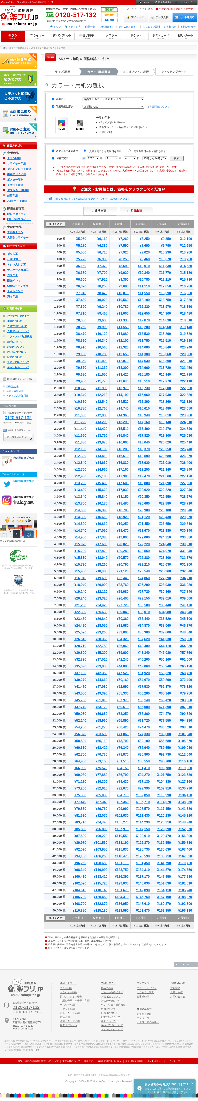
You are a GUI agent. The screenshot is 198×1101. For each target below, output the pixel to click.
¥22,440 (123, 578)
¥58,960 (101, 720)
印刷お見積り (19, 114)
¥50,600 (186, 639)
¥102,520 (79, 883)
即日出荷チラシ (16, 213)
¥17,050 (101, 530)
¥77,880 (101, 775)
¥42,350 (101, 673)
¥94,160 (80, 856)
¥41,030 (165, 639)
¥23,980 (186, 415)
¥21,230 (80, 605)
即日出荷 (136, 210)
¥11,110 (144, 286)
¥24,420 (101, 605)
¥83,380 (186, 700)
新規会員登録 (165, 2)
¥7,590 (124, 245)
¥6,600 (81, 279)
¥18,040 (144, 442)
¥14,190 (123, 395)
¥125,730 (143, 849)
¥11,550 (144, 293)
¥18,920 (144, 462)
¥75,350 (80, 795)
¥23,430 (165, 517)
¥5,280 (81, 245)
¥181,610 (185, 883)
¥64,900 (80, 761)
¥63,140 (144, 700)
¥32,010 (165, 598)
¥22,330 (80, 612)
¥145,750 (143, 897)
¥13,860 (80, 503)
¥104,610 (79, 890)
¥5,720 (81, 259)
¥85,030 (101, 795)
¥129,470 (164, 836)
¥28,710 (186, 503)
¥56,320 (165, 673)
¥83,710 (80, 822)
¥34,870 (144, 625)
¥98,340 (80, 870)
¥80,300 (101, 781)
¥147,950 (164, 876)
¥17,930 (165, 395)
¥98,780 (165, 768)
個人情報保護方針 (134, 1061)
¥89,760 (101, 808)
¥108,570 (143, 808)
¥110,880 (79, 910)
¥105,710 (143, 802)
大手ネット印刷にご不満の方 (19, 96)
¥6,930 (102, 259)
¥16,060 (165, 354)
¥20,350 (165, 449)
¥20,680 (186, 354)
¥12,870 (144, 320)
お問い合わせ (188, 26)
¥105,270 (185, 741)
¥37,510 (101, 659)
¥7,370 (102, 266)
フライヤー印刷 (37, 36)
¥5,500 (81, 252)
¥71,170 (80, 781)
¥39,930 (101, 666)
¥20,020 (165, 442)
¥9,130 (81, 354)
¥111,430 (143, 815)
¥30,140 (186, 530)
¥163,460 (185, 849)
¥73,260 (80, 788)
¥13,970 (165, 306)
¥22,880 (186, 395)
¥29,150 (144, 598)
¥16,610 (144, 408)
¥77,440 (80, 802)
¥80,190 (144, 741)
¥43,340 (186, 612)
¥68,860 (144, 713)
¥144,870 (164, 870)
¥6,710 (102, 252)
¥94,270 (144, 775)
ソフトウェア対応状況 (19, 336)
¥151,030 (164, 883)
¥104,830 (164, 781)
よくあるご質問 (151, 26)
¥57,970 (123, 700)
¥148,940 (185, 822)
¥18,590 (144, 456)
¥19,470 (165, 429)
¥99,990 (144, 788)
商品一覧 (90, 26)
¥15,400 (101, 483)
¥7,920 (124, 252)
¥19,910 (186, 340)
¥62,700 (80, 754)
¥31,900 (186, 564)
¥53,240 (165, 666)
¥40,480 (144, 646)
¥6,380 (102, 245)
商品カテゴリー (68, 983)
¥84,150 (123, 768)
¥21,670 (144, 530)
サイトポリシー (155, 1061)
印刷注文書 (12, 386)
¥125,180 (100, 910)
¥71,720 (144, 720)
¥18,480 (186, 313)
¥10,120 (101, 334)
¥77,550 (165, 720)
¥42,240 (123, 659)
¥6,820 (81, 286)
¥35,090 (80, 666)
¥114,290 (143, 822)
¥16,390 (165, 361)
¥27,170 (186, 476)
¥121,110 (122, 863)
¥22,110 (186, 381)
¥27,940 (186, 490)
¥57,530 (144, 686)
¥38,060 (165, 625)
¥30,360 (165, 591)
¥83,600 (165, 734)
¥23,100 (165, 510)
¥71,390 (165, 707)
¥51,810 (101, 700)
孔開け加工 (14, 259)
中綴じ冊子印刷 (86, 36)
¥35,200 (101, 652)
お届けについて (15, 346)
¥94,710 (123, 795)
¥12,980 (101, 415)
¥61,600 (186, 659)
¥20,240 (186, 347)
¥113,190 (122, 842)
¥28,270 (186, 496)
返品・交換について (18, 362)
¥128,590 (143, 856)
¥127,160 (185, 781)
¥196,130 (185, 910)
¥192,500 (185, 903)
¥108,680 (100, 863)
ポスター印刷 (111, 36)
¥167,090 (185, 856)
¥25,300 (165, 557)
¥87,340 (101, 802)
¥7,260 (124, 239)
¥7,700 (102, 272)
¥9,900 (102, 327)
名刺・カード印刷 (185, 36)
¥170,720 (185, 863)
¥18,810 (186, 320)
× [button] (192, 1083)
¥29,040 (186, 510)
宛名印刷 (12, 296)
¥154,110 (164, 890)
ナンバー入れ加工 (18, 269)
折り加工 (12, 253)
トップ (57, 26)
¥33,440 (165, 605)
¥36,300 (144, 632)
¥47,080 (165, 652)
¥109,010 (185, 747)
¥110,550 (122, 836)
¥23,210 (144, 564)
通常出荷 (100, 210)
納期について (14, 341)
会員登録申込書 (15, 391)
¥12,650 (186, 245)
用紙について (14, 321)
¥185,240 (185, 890)
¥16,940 (165, 374)
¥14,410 (101, 456)
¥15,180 (186, 272)
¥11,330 (165, 266)
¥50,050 (80, 713)
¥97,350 (123, 802)
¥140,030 (143, 883)
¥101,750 (164, 775)
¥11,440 (80, 429)
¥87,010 (186, 707)
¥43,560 (80, 693)
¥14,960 (165, 327)
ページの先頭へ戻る (186, 964)
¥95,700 (165, 761)
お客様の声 (170, 26)
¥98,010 (186, 727)
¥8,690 (145, 245)
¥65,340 (165, 693)
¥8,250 (145, 239)
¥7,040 (81, 293)
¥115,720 (100, 883)
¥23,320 (186, 401)
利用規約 (88, 1061)
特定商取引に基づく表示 (109, 1061)
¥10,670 (165, 259)
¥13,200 (186, 252)
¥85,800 (144, 754)
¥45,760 (80, 700)
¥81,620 (80, 815)
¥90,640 (186, 713)
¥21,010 (186, 361)
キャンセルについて (18, 367)
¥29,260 (101, 632)
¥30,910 (186, 544)
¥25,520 (80, 632)
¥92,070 (123, 788)
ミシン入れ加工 (16, 264)
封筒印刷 (12, 195)
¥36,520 (165, 619)
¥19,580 (186, 334)
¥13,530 (144, 334)
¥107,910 (164, 788)
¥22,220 (165, 490)
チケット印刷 (136, 36)
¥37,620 (144, 639)
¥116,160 (185, 761)
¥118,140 (100, 890)
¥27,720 (144, 591)
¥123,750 (122, 870)
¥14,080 (144, 347)
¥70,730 (101, 754)
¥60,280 (144, 693)
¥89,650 (165, 747)
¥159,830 (185, 842)
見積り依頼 (176, 992)
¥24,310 (186, 422)
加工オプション (68, 1025)
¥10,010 (144, 266)
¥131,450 (143, 863)
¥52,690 (123, 686)
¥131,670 (122, 890)
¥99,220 (101, 836)
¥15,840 (165, 347)
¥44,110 (165, 646)
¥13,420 (123, 374)
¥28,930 (165, 585)
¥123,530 (185, 775)
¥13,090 (165, 293)
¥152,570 (185, 829)
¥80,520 (165, 727)
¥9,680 (124, 286)
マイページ (136, 17)
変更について (14, 357)
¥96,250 (80, 863)
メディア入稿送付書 (17, 395)
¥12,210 (165, 279)
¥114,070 (164, 802)
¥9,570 (81, 367)
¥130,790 (185, 788)
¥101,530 (100, 842)
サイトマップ (185, 2)
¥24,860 (144, 578)
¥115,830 (122, 849)
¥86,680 (165, 741)
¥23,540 (144, 571)
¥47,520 (123, 673)
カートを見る (185, 17)
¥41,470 (186, 605)
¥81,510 (123, 761)
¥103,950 (100, 849)
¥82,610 (101, 788)
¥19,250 (144, 469)
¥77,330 (144, 734)
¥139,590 (122, 910)
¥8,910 (81, 347)
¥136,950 (122, 903)
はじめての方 (19, 79)
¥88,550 (144, 761)
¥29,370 (186, 517)
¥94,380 (186, 720)
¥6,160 (102, 239)
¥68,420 (165, 700)
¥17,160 (144, 422)
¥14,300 (165, 313)
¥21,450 (186, 367)
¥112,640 (185, 754)
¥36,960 (123, 646)
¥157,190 (164, 897)
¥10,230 (165, 252)
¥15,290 (165, 334)
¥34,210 (186, 578)
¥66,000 (144, 707)
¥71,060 (123, 734)
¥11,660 (80, 435)
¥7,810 (81, 313)
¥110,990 (164, 795)
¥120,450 (100, 897)
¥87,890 (80, 836)
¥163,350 (164, 910)
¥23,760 (123, 585)
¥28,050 (101, 625)
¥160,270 (164, 903)
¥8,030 (81, 320)
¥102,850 (143, 795)
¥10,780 (144, 279)
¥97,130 (144, 781)
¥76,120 (186, 686)
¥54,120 (101, 707)
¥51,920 (144, 673)
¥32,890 (80, 659)
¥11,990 (101, 388)
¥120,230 (164, 815)
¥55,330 (123, 693)
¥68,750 (186, 673)
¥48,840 (186, 632)
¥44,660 (101, 680)
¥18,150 (186, 306)
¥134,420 (185, 795)
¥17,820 (186, 300)
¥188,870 (185, 897)
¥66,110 (101, 741)
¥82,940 (144, 747)
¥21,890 (165, 483)
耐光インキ (14, 280)
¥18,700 (123, 510)
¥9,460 (145, 259)
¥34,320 (123, 639)
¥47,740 (80, 707)
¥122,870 (143, 842)
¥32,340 (186, 571)
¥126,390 (164, 829)
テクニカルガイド (128, 26)
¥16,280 (186, 286)
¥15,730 (186, 279)
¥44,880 (123, 666)
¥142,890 (143, 890)
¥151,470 (143, 910)
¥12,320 (144, 306)
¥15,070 (80, 544)
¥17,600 (165, 388)
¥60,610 (123, 707)
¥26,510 (80, 639)
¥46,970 (186, 625)
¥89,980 (80, 842)
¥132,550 (164, 842)
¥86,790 (123, 775)
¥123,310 (164, 822)
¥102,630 (122, 815)
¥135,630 (164, 849)
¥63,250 (123, 713)
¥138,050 (185, 802)
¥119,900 (185, 768)
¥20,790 (123, 564)
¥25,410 (186, 442)
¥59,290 (165, 680)
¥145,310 (185, 815)
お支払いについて (17, 352)
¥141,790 (164, 863)
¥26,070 (186, 456)
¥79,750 (186, 693)
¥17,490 (144, 429)
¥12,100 (186, 239)
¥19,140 (186, 327)
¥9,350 (166, 239)
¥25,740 (186, 449)
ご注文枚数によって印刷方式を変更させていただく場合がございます (92, 198)
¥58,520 (80, 741)
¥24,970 (165, 551)
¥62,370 (165, 686)
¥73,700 (123, 741)
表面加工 (12, 275)
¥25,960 (165, 571)
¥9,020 (145, 252)
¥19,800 (165, 435)
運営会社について (71, 1061)
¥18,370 (144, 449)
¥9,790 (166, 245)
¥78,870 (123, 754)
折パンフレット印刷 (62, 36)
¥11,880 (123, 334)
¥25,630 (165, 564)
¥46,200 (144, 659)
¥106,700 (79, 897)
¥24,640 (186, 429)
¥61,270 (101, 727)
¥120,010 (143, 836)
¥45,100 (186, 619)
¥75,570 (101, 768)
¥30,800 (80, 652)
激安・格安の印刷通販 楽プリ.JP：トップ (22, 48)
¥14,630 (186, 266)
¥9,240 (102, 306)
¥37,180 (80, 673)
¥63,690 (101, 734)
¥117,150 (164, 808)
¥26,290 (144, 585)
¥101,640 (185, 734)
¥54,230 (186, 646)
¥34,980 (165, 612)
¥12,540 (101, 401)
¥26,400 (186, 462)
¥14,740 (123, 408)
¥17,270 (165, 381)
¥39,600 (186, 598)
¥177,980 (185, 876)
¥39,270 (80, 680)
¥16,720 (165, 367)
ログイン (147, 2)
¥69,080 (80, 775)
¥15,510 (165, 340)
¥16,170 (101, 503)
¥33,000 (123, 632)
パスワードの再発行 (148, 1022)
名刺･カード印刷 (17, 201)
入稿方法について (17, 326)
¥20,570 (123, 557)
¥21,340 (165, 469)
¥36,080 (186, 585)
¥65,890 (123, 720)
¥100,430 (79, 876)
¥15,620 (101, 490)
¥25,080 (186, 435)
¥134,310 (143, 870)
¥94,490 (101, 822)
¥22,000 (144, 537)
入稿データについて (18, 331)
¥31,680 (123, 625)
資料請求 (175, 988)
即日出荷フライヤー (19, 219)
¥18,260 (165, 401)
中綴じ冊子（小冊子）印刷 (75, 1000)
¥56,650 (101, 713)
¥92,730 (165, 754)
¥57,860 (186, 652)
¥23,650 (186, 408)
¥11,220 (80, 422)
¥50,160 (165, 659)
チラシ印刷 (12, 36)
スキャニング (15, 291)
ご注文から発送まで (18, 316)
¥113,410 (100, 876)
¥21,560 (165, 476)
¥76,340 (123, 747)
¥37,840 (186, 591)
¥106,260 (100, 856)
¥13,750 (186, 259)
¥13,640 (123, 381)
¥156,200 (185, 836)
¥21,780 (186, 374)
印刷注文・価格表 (19, 131)
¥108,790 (79, 903)
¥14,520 (123, 401)
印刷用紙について (159, 106)
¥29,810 (186, 524)
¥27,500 (186, 483)
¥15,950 (80, 571)
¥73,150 (101, 761)
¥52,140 (80, 720)
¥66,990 (80, 768)
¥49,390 (101, 693)
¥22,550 (186, 388)
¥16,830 (186, 293)
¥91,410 (144, 768)
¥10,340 (144, 272)
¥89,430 (123, 781)
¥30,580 (186, 537)
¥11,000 (123, 313)
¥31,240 (186, 551)
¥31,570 (186, 557)
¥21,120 (144, 517)
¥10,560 (123, 300)
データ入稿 (160, 17)
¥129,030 (122, 883)
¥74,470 (165, 713)
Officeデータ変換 (17, 285)
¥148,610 (143, 903)
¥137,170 (143, 876)
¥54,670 (144, 680)
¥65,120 (186, 666)
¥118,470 (122, 856)
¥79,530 (80, 808)
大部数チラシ (15, 232)
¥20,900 (144, 510)
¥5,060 (81, 239)
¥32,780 (101, 646)
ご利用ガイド (106, 26)
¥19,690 (101, 578)
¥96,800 (101, 829)
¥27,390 (165, 578)
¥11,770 (165, 272)
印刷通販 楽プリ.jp (23, 457)
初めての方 (75, 26)
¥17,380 (123, 476)
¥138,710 (164, 856)
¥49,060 (144, 666)
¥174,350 (185, 870)
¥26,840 (186, 469)
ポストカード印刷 (160, 36)
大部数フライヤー (18, 237)
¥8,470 (102, 293)
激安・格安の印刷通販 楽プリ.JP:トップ (38, 1061)
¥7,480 (81, 300)
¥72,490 (186, 680)
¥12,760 (101, 408)
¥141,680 (185, 808)
